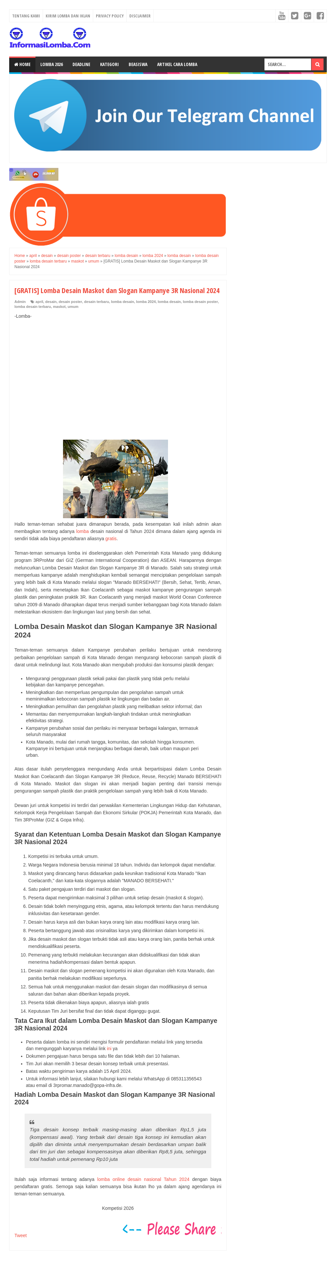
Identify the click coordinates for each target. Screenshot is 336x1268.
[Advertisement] (117, 373)
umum (73, 307)
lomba (82, 531)
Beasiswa (138, 64)
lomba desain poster (200, 302)
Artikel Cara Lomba (177, 64)
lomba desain (122, 302)
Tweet (20, 1235)
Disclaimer (140, 16)
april (39, 302)
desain (51, 302)
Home (22, 64)
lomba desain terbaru (32, 307)
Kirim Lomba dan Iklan (68, 16)
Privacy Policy (110, 16)
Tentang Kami (26, 16)
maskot (59, 307)
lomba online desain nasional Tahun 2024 (143, 1179)
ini (109, 1048)
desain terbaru (96, 302)
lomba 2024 (146, 302)
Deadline (81, 64)
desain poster (70, 302)
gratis (110, 538)
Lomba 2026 (51, 64)
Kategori (109, 64)
